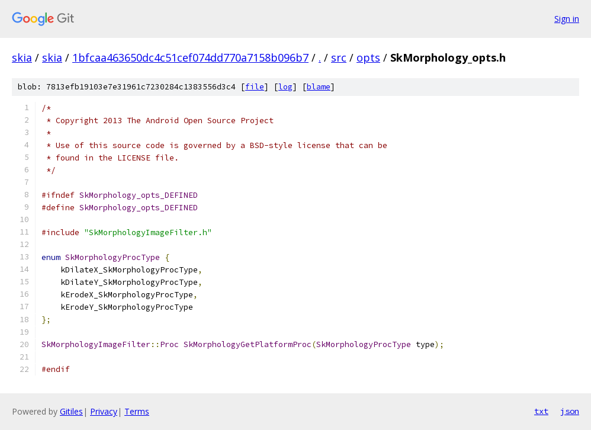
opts (368, 57)
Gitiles (71, 411)
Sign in (566, 18)
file (254, 87)
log (285, 87)
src (338, 57)
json (569, 411)
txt (541, 411)
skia (22, 57)
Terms (136, 411)
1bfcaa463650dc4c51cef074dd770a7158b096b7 (190, 57)
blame (318, 87)
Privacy (103, 411)
